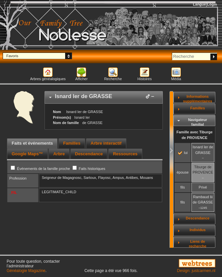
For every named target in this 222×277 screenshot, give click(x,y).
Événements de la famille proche (41, 169)
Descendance (197, 218)
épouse (182, 172)
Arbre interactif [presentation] (106, 143)
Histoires (145, 79)
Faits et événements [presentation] (32, 143)
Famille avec (194, 135)
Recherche (113, 79)
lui (182, 153)
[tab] (104, 97)
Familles (197, 108)
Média (176, 79)
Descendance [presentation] (89, 153)
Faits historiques (88, 169)
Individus (197, 230)
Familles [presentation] (71, 143)
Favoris (12, 56)
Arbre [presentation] (59, 153)
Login (212, 4)
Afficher (81, 79)
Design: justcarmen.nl (196, 270)
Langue (199, 4)
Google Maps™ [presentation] (27, 153)
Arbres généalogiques (47, 79)
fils (182, 187)
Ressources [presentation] (125, 153)
